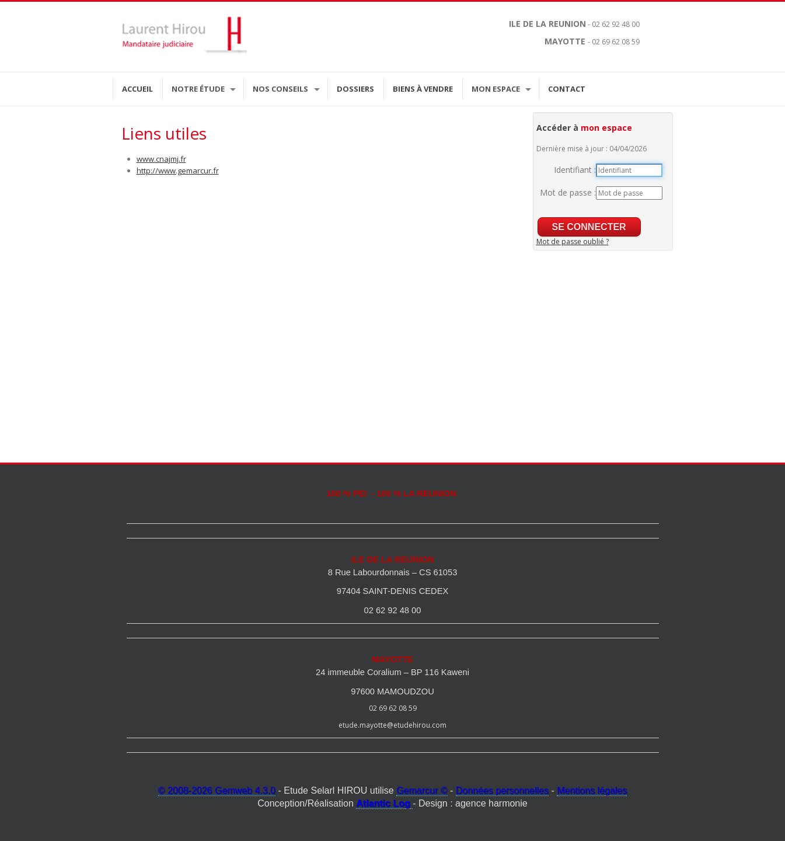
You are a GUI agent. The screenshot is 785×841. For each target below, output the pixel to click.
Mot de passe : (568, 192)
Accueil (137, 89)
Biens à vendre (423, 89)
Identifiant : (575, 169)
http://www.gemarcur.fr (178, 170)
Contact (566, 89)
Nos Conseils (280, 89)
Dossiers (355, 89)
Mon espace (496, 89)
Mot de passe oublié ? (572, 241)
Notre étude (198, 89)
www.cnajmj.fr (161, 159)
